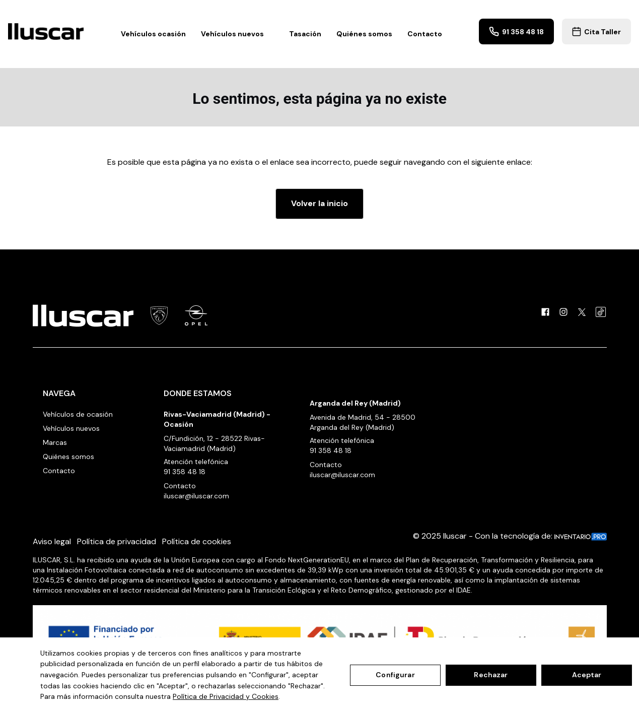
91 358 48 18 (516, 31)
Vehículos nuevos (237, 33)
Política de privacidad (116, 541)
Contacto (424, 33)
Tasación (305, 33)
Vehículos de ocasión (78, 414)
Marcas (55, 442)
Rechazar (491, 674)
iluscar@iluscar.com (196, 495)
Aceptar (587, 674)
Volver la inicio (319, 203)
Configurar (395, 674)
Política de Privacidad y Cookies (225, 696)
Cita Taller (596, 31)
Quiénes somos (364, 33)
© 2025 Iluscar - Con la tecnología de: (510, 536)
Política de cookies (196, 541)
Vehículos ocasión (153, 33)
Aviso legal (52, 541)
